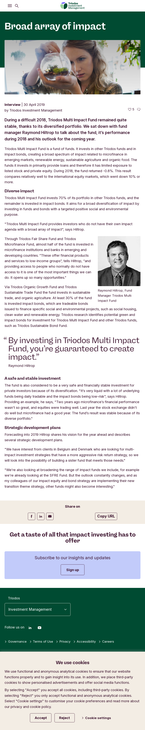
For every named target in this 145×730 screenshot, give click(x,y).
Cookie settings (99, 717)
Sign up (72, 570)
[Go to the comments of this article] (138, 109)
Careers (110, 640)
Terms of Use (43, 640)
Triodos (14, 597)
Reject (70, 717)
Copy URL (106, 516)
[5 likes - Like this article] (131, 109)
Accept (43, 717)
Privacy (65, 640)
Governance (16, 640)
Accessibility (88, 640)
